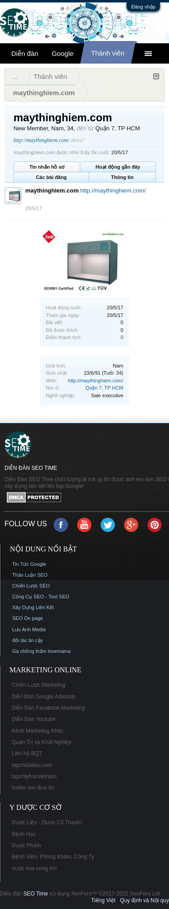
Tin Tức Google (29, 564)
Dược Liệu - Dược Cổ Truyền (47, 822)
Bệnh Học (24, 834)
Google (62, 53)
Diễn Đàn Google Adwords (44, 696)
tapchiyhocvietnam (34, 776)
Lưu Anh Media (29, 629)
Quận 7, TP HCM (104, 387)
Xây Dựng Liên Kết (33, 607)
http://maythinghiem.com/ (95, 380)
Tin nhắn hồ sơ (46, 167)
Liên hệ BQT (27, 753)
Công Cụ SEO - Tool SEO (40, 596)
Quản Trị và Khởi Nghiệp (41, 742)
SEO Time (35, 894)
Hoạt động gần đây (118, 167)
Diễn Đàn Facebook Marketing (48, 708)
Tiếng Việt (103, 900)
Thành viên (107, 53)
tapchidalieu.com (32, 765)
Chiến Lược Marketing (38, 685)
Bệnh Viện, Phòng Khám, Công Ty (53, 857)
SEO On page (27, 618)
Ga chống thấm (29, 651)
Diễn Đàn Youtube (33, 719)
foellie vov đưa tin (33, 788)
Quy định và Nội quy (144, 900)
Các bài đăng (51, 177)
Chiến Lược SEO (31, 585)
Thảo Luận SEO (30, 575)
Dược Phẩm (26, 845)
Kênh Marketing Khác (38, 731)
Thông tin (122, 177)
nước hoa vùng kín (34, 868)
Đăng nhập (143, 6)
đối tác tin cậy (27, 640)
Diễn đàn (24, 53)
